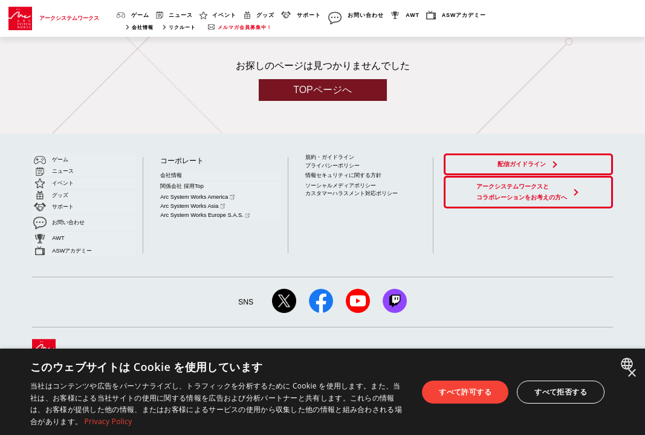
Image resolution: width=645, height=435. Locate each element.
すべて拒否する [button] (560, 392)
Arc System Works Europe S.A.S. (203, 208)
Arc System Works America (196, 193)
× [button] (631, 373)
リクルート (182, 27)
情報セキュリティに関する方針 (343, 174)
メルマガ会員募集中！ (245, 27)
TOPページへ (322, 90)
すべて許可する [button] (465, 392)
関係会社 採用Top (181, 184)
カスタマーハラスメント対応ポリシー (351, 191)
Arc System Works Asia (191, 201)
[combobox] (628, 364)
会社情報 (143, 27)
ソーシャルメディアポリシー (340, 183)
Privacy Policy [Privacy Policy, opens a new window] (108, 421)
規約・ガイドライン (329, 157)
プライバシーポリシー (332, 165)
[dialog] (322, 392)
